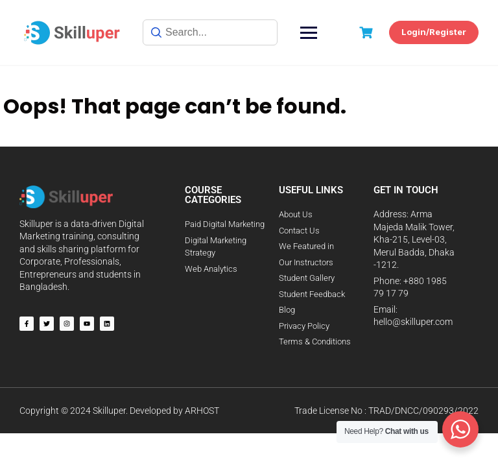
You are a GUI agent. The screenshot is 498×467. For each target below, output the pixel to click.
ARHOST (202, 410)
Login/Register (433, 32)
